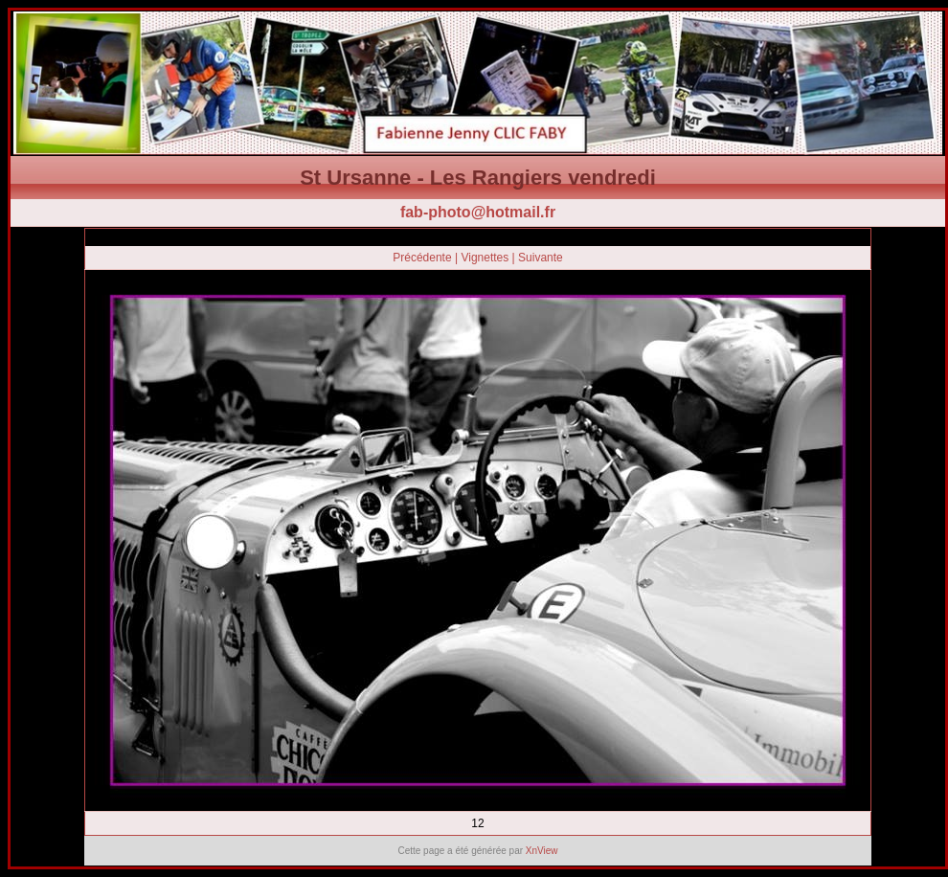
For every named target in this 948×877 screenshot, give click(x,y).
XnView (542, 850)
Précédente (422, 257)
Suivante (540, 257)
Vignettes (484, 257)
